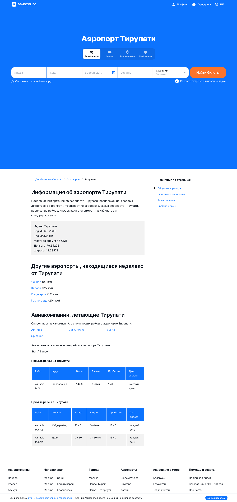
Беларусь (159, 478)
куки (30, 497)
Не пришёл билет (200, 478)
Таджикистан (161, 490)
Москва (93, 478)
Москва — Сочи (54, 478)
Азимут (12, 490)
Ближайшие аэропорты (171, 194)
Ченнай (36, 282)
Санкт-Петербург (100, 490)
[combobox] (29, 72)
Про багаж (195, 490)
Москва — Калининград (59, 484)
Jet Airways (76, 329)
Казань (125, 490)
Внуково (126, 484)
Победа (12, 478)
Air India (36, 329)
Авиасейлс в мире (166, 469)
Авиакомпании (166, 200)
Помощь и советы (202, 469)
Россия (12, 484)
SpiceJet (37, 336)
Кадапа (36, 288)
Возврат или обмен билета (206, 484)
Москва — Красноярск (58, 490)
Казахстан (159, 484)
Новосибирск (97, 484)
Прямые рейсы (166, 205)
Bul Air (111, 329)
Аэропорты (129, 469)
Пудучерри (38, 294)
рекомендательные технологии (54, 497)
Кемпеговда (39, 300)
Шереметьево (129, 478)
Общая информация (169, 188)
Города (94, 469)
